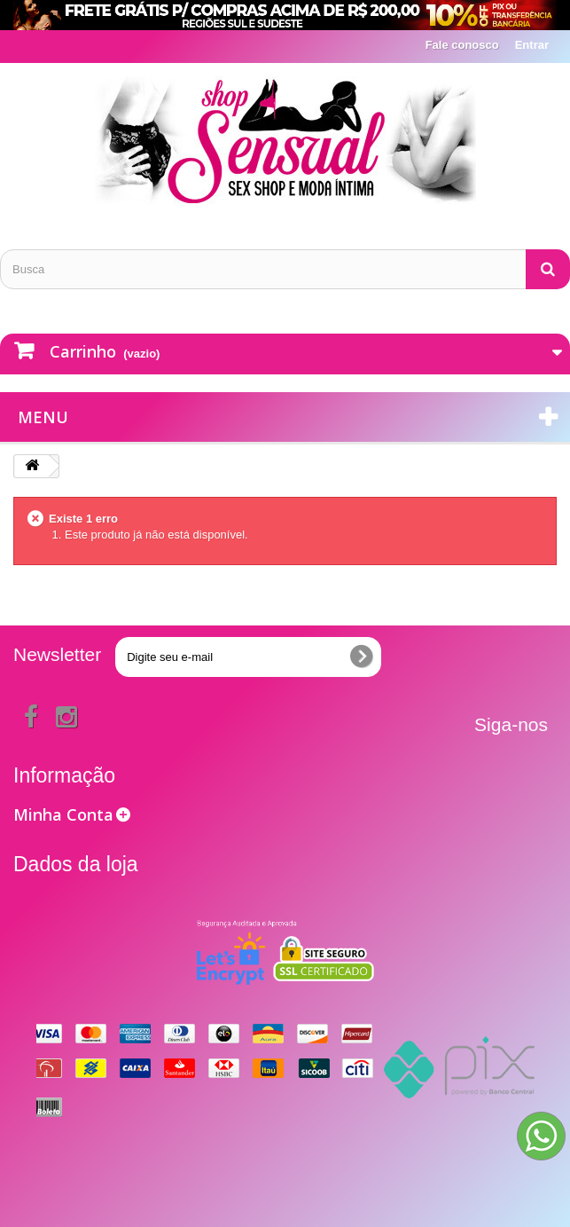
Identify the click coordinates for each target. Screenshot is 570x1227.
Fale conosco (462, 44)
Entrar (532, 44)
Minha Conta (63, 814)
